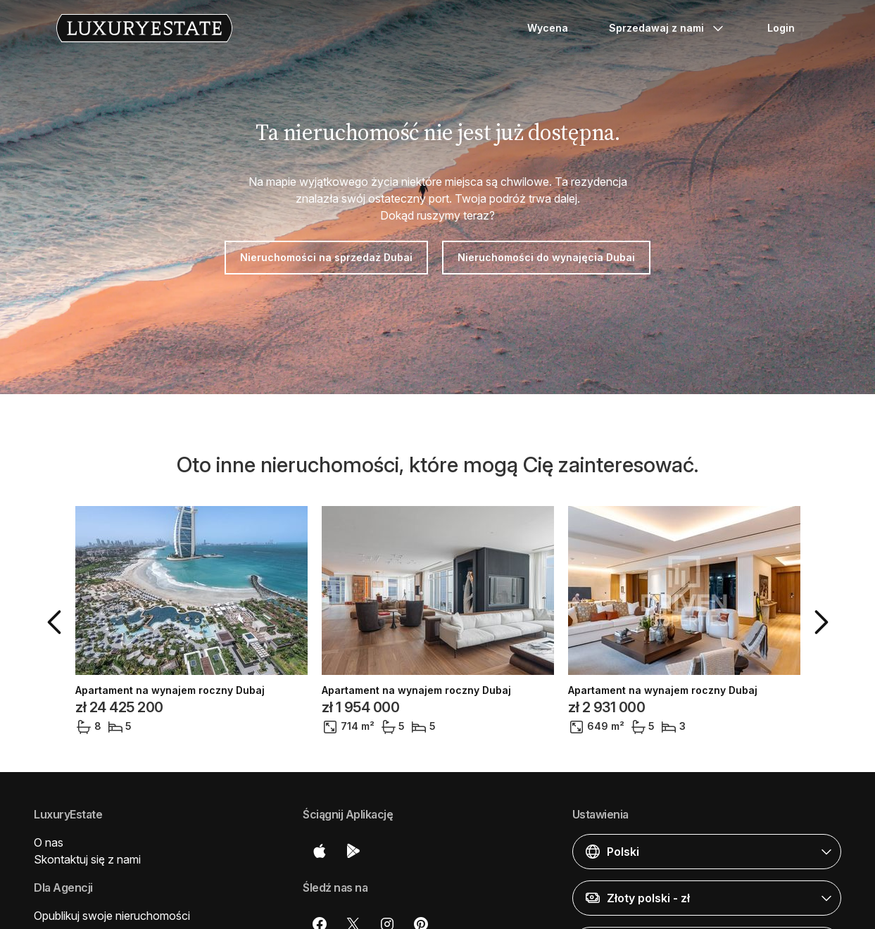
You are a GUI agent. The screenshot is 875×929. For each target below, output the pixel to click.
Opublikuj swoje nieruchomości (112, 916)
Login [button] (781, 28)
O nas (48, 842)
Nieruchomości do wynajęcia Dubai (546, 257)
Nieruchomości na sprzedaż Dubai (326, 257)
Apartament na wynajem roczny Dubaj (170, 690)
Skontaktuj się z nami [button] (87, 859)
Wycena (547, 28)
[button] (57, 622)
